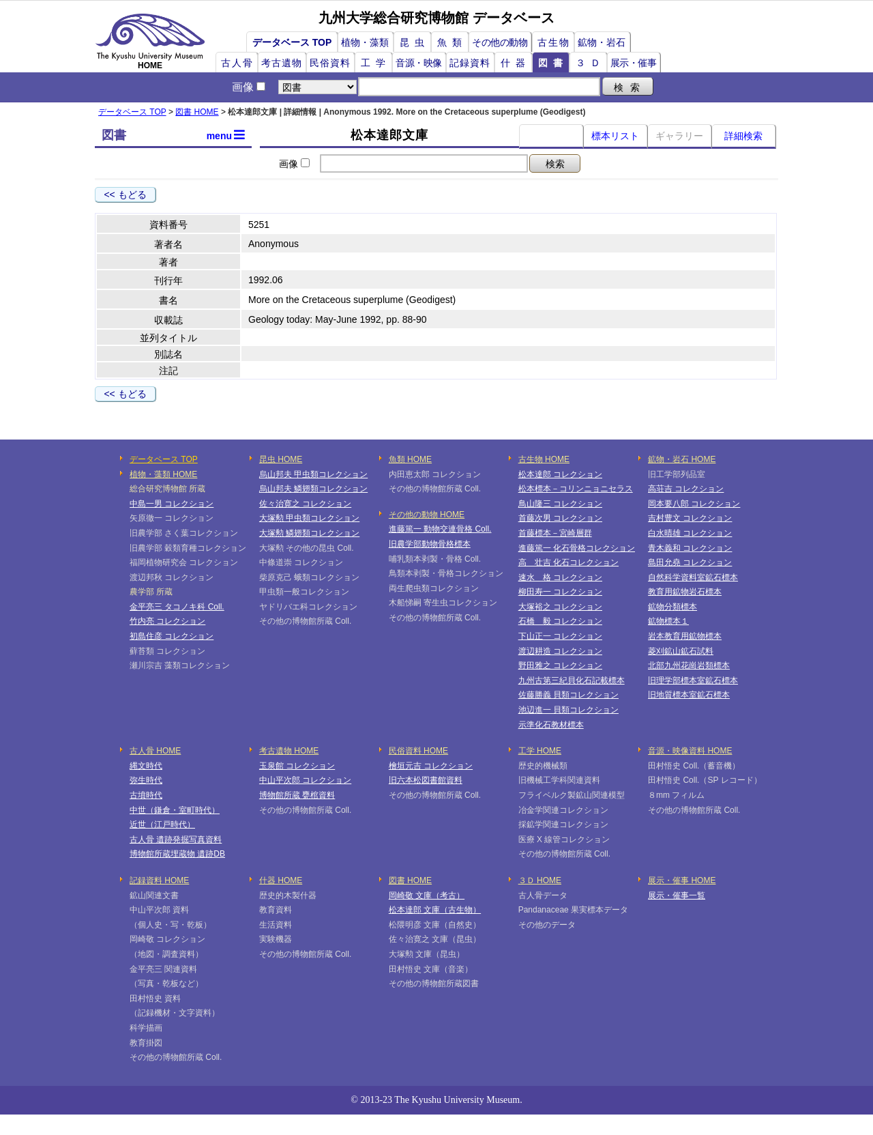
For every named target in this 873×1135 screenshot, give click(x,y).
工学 (376, 62)
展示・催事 (633, 62)
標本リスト (615, 135)
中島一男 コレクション (171, 503)
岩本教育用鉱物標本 (685, 636)
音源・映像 (419, 62)
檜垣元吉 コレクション (431, 766)
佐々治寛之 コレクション (305, 503)
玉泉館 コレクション (297, 766)
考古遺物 (281, 62)
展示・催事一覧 (676, 895)
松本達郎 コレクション (560, 474)
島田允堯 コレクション (690, 562)
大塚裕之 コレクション (560, 607)
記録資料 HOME (159, 880)
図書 (553, 62)
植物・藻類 (365, 42)
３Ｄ (591, 62)
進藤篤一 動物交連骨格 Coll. (440, 529)
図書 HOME (196, 112)
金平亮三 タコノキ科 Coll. (177, 607)
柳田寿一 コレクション (560, 592)
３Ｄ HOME (539, 880)
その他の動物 (499, 42)
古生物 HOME (543, 459)
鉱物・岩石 (601, 42)
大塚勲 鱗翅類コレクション (309, 533)
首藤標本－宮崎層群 (555, 533)
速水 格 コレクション (560, 577)
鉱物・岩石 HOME (681, 459)
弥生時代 (146, 780)
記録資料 (469, 62)
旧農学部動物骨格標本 (430, 544)
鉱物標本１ (668, 621)
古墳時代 (146, 795)
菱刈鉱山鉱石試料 (680, 651)
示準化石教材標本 (551, 725)
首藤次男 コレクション (560, 518)
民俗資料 (330, 62)
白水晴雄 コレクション (690, 533)
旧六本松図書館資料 (425, 780)
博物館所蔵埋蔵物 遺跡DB (177, 854)
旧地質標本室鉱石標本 (689, 695)
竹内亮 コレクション (167, 621)
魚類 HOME (410, 459)
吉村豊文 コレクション (690, 518)
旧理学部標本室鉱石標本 (693, 680)
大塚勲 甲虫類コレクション (309, 518)
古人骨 (237, 62)
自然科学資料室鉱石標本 (693, 577)
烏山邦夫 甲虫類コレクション (313, 474)
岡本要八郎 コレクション (694, 503)
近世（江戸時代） (162, 824)
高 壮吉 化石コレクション (568, 562)
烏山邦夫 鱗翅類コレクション (313, 488)
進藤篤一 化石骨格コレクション (576, 548)
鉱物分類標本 (672, 607)
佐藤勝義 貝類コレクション (568, 695)
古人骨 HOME (155, 751)
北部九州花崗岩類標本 (689, 665)
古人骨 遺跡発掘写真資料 (176, 839)
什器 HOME (280, 880)
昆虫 (415, 42)
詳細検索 (743, 135)
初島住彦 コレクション (171, 636)
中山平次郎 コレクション (305, 780)
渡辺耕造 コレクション (560, 651)
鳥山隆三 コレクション (560, 503)
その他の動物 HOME (426, 514)
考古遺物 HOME (289, 751)
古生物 (553, 42)
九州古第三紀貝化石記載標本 (571, 680)
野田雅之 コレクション (560, 665)
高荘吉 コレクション (686, 488)
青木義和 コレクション (690, 548)
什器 (516, 62)
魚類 (452, 42)
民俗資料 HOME (418, 751)
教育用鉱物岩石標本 (685, 592)
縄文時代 (146, 766)
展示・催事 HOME (681, 880)
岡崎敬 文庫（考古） (426, 895)
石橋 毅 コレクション (560, 621)
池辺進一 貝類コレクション (568, 710)
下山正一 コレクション (560, 636)
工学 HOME (539, 751)
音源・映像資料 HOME (690, 751)
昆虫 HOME (280, 459)
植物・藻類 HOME (163, 474)
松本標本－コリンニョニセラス (575, 488)
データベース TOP (291, 42)
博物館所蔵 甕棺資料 (297, 795)
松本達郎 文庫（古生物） (435, 910)
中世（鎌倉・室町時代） (175, 810)
